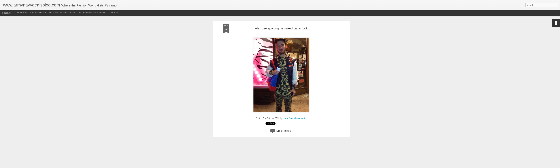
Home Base (22, 12)
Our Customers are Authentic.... (93, 12)
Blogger (289, 166)
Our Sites (114, 12)
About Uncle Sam (38, 12)
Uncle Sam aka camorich (295, 24)
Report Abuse (299, 166)
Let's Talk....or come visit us (62, 12)
